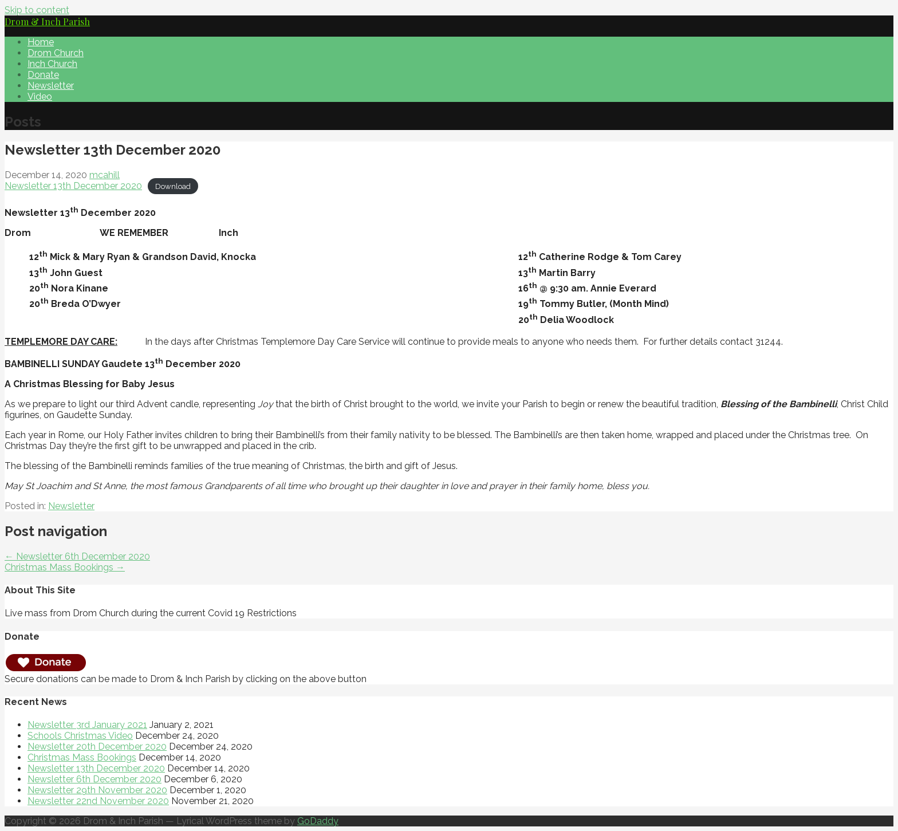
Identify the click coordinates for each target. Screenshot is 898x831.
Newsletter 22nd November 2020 (98, 800)
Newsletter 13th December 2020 (73, 185)
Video (39, 96)
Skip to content (37, 10)
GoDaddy (317, 821)
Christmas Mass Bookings (81, 757)
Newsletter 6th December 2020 (94, 779)
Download (173, 186)
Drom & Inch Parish (47, 21)
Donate (43, 74)
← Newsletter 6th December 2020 (77, 556)
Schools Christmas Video (80, 735)
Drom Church (55, 53)
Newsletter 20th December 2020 (97, 746)
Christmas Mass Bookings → (65, 567)
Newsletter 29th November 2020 (97, 790)
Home (40, 42)
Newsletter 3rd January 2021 (87, 724)
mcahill (104, 175)
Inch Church (52, 63)
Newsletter (50, 85)
